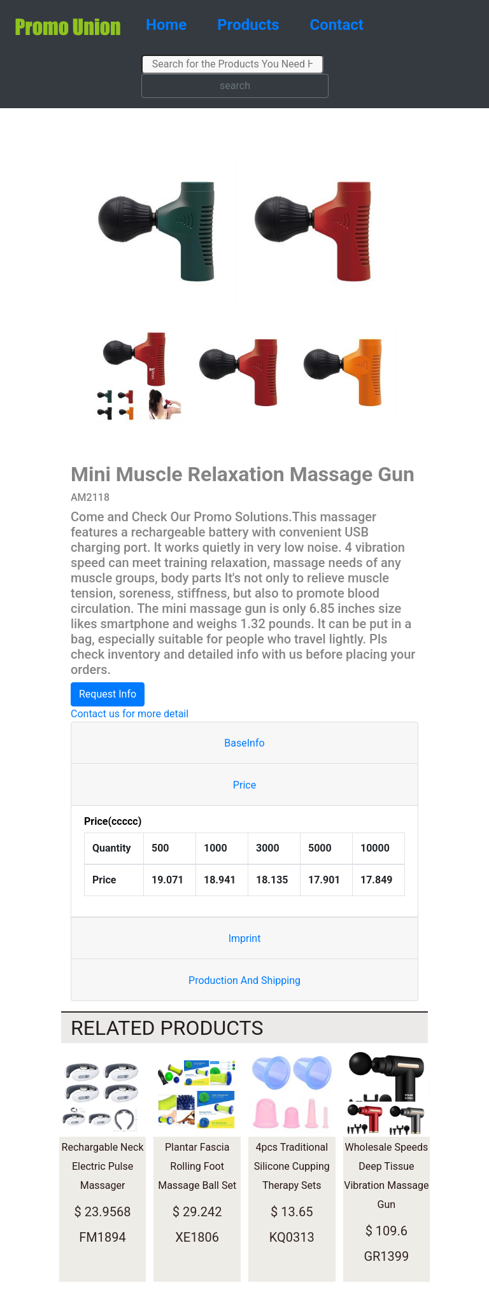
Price (244, 785)
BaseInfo (244, 743)
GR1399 (386, 1256)
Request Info (107, 694)
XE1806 (197, 1237)
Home (166, 25)
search (235, 86)
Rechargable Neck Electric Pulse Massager (103, 1166)
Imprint (245, 938)
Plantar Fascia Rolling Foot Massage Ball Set (197, 1166)
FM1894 (102, 1237)
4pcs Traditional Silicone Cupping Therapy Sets (292, 1166)
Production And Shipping (244, 980)
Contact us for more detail (129, 714)
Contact (337, 25)
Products (248, 25)
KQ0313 (292, 1237)
